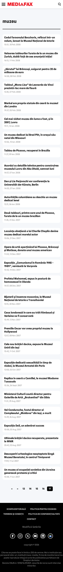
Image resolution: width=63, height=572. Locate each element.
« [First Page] (12, 488)
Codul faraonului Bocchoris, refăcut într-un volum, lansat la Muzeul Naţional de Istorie (29, 39)
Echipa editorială (16, 509)
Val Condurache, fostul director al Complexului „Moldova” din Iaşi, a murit (27, 411)
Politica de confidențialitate (44, 514)
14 (30, 488)
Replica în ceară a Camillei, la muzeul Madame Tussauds (31, 380)
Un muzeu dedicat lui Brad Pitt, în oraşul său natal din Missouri (30, 136)
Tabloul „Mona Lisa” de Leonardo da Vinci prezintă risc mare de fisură (28, 86)
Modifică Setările (31, 527)
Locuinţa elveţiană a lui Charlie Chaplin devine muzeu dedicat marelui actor (31, 233)
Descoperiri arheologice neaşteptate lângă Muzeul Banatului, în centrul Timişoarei (29, 455)
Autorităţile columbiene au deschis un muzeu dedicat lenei (30, 199)
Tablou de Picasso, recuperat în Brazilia (27, 150)
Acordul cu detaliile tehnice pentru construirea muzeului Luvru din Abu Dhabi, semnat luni (31, 167)
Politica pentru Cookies (43, 509)
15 (37, 488)
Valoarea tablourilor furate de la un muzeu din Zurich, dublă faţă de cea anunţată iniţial (31, 55)
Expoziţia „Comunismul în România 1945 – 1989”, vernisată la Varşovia (29, 264)
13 (24, 488)
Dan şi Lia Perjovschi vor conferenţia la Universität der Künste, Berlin (27, 183)
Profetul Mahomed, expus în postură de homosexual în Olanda (27, 280)
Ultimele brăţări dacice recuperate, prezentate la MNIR (31, 440)
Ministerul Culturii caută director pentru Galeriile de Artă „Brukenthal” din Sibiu (27, 396)
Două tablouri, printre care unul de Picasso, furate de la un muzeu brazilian (29, 214)
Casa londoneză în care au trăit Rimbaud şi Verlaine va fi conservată (29, 314)
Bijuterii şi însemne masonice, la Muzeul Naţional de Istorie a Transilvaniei (27, 298)
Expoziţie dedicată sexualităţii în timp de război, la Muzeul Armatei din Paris (28, 364)
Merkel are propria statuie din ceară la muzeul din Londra (31, 105)
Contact (31, 519)
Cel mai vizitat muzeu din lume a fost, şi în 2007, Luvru (28, 120)
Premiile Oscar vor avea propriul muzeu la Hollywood (28, 330)
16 (43, 488)
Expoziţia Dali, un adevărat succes (24, 425)
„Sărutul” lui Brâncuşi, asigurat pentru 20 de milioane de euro (30, 71)
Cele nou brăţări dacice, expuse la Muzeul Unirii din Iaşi (28, 346)
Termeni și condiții (13, 514)
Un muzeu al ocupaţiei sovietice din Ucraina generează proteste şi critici (29, 471)
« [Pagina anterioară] (17, 488)
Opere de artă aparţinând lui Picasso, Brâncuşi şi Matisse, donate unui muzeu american (31, 249)
